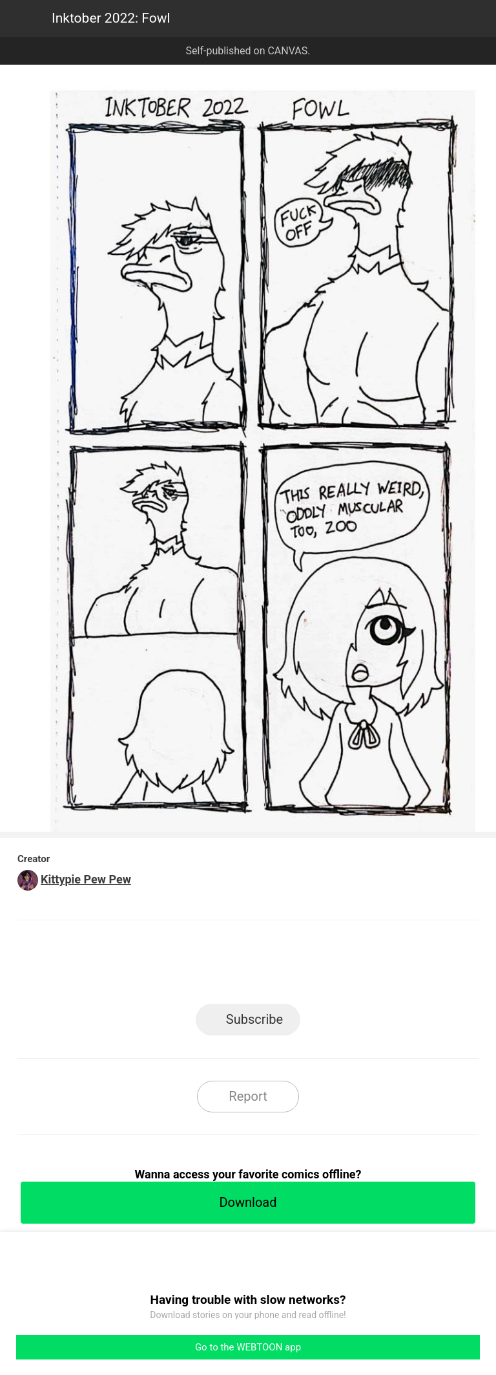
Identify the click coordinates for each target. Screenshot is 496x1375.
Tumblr (306, 966)
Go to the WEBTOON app (248, 1347)
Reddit (365, 966)
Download (247, 1202)
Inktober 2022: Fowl (111, 18)
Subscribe (254, 1019)
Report (248, 1096)
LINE (132, 966)
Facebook (190, 966)
